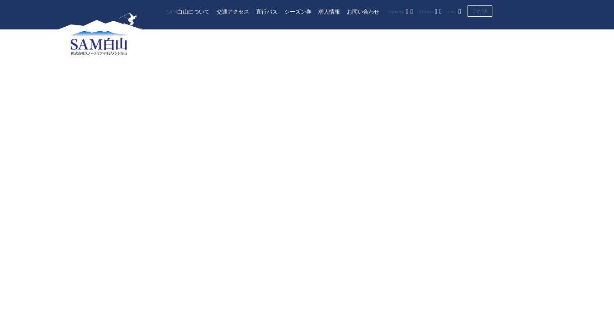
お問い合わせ (363, 11)
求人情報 (329, 11)
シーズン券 (298, 11)
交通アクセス (233, 11)
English (479, 11)
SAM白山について (188, 11)
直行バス (267, 11)
